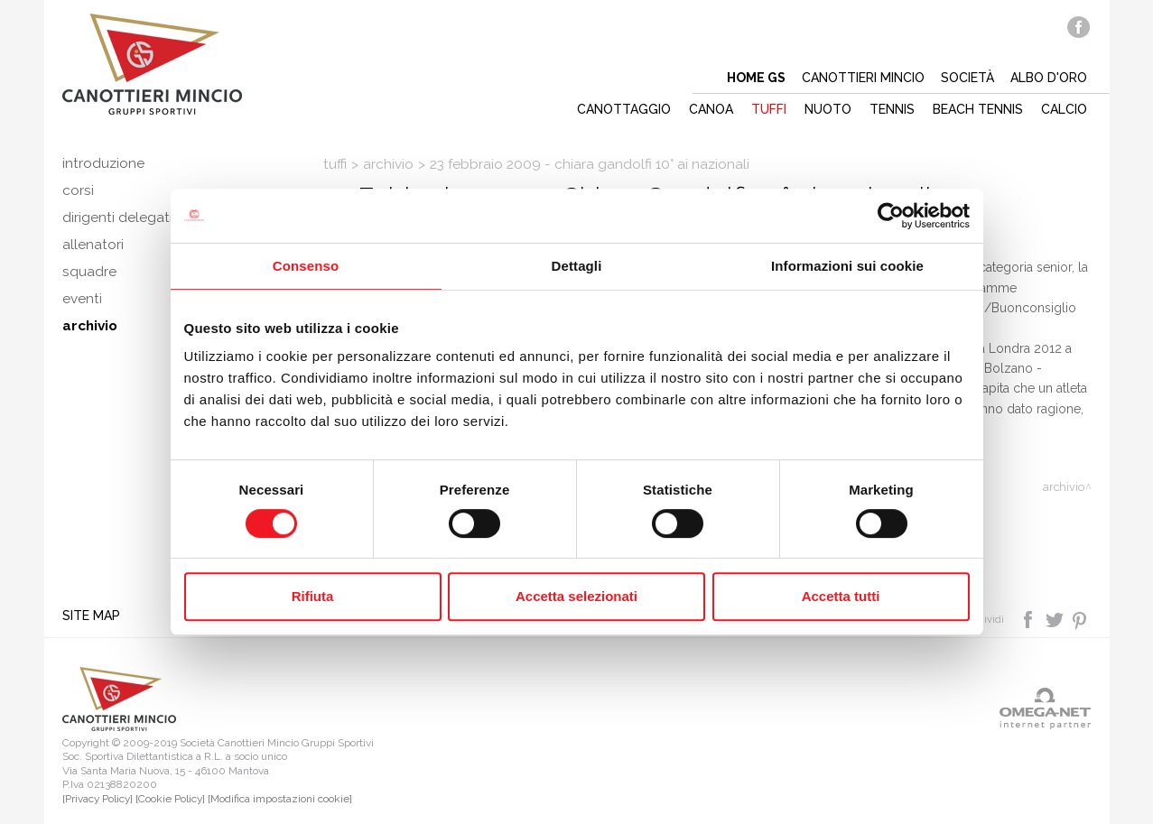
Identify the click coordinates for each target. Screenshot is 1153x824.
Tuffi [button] (768, 109)
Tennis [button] (892, 109)
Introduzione (103, 163)
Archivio (388, 164)
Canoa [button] (711, 109)
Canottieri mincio (863, 77)
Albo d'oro (1048, 77)
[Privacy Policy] (97, 798)
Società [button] (967, 77)
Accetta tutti (841, 596)
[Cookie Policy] (170, 798)
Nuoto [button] (827, 109)
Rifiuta (313, 596)
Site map (91, 615)
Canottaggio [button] (624, 109)
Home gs (756, 77)
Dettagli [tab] (577, 265)
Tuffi (335, 164)
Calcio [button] (1064, 109)
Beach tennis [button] (978, 109)
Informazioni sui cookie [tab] (847, 265)
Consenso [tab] (306, 265)
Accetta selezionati (576, 596)
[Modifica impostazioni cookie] (280, 798)
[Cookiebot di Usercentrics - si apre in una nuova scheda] (891, 215)
